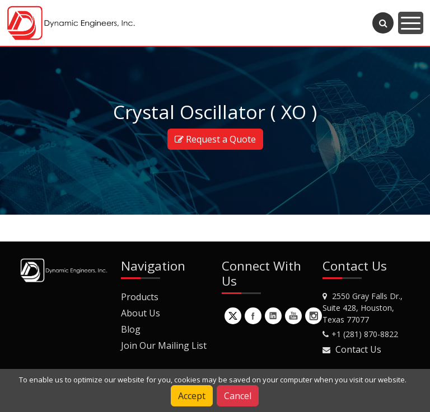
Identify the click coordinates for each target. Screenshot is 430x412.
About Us (140, 313)
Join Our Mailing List (164, 345)
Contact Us (358, 349)
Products (139, 297)
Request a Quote (215, 139)
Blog (131, 329)
